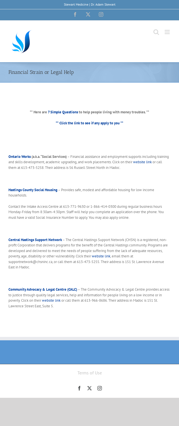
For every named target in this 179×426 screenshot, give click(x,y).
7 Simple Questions (63, 112)
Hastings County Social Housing (32, 189)
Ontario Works (19, 156)
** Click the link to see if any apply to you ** (89, 123)
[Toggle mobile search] (156, 32)
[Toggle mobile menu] (168, 32)
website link (142, 162)
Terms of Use (89, 373)
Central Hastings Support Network (35, 239)
